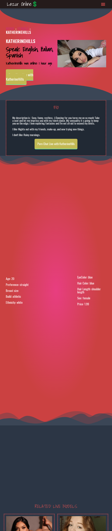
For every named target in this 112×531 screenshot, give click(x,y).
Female (23, 28)
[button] (103, 4)
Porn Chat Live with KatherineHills (19, 77)
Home (10, 28)
